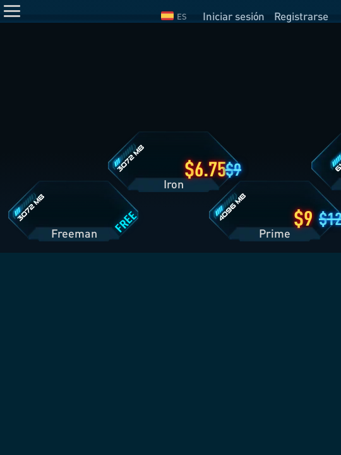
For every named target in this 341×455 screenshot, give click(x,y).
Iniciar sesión (234, 16)
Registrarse (301, 16)
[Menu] (12, 11)
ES (174, 16)
